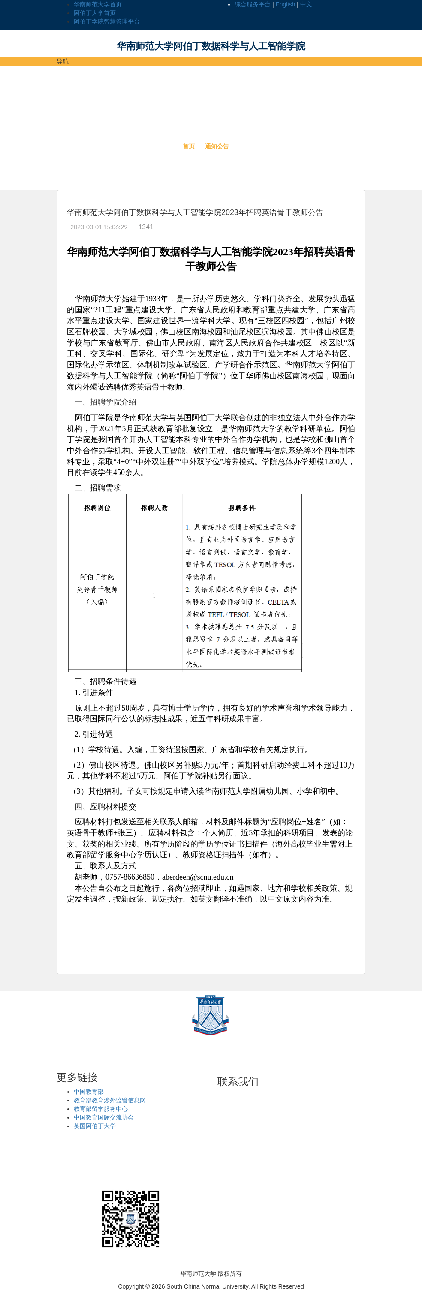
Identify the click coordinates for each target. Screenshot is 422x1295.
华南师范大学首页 (98, 4)
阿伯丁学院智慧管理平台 (107, 21)
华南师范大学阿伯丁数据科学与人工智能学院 (211, 46)
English (285, 4)
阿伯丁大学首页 (95, 12)
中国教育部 (89, 1091)
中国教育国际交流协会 (104, 1117)
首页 (189, 146)
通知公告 (217, 146)
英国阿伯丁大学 (95, 1126)
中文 (306, 4)
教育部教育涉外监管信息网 (110, 1100)
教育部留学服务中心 (101, 1108)
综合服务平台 (253, 4)
